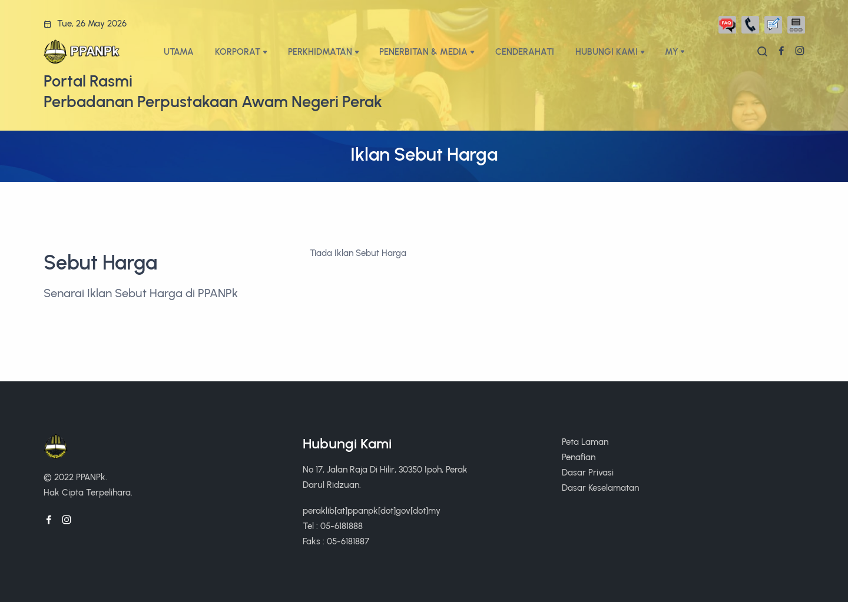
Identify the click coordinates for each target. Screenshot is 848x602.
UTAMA (179, 51)
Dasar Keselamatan (600, 487)
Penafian (578, 457)
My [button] (671, 51)
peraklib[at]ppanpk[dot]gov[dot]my (371, 510)
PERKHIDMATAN (320, 51)
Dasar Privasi (588, 472)
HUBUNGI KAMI (606, 51)
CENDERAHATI (524, 51)
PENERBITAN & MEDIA (423, 51)
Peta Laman (585, 441)
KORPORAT (237, 51)
